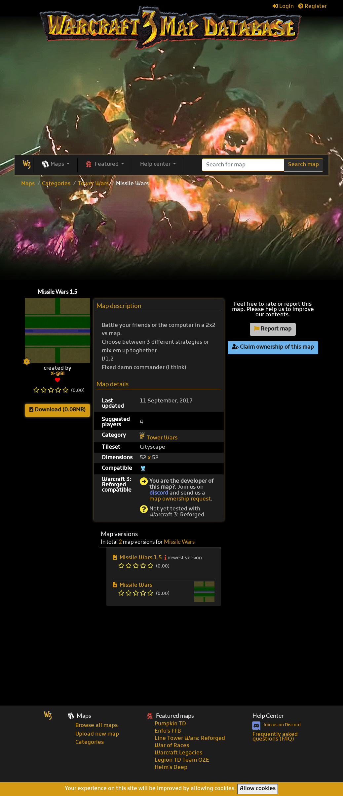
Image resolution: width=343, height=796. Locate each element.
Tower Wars (93, 184)
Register (312, 6)
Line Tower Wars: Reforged (190, 738)
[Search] (243, 164)
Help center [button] (156, 164)
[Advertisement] (171, 105)
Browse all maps (96, 725)
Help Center (268, 715)
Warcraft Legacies (178, 753)
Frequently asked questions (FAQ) (275, 737)
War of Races (172, 746)
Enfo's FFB (168, 731)
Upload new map (97, 734)
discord (158, 493)
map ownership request (180, 499)
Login (283, 6)
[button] (55, 165)
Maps (28, 184)
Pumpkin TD (170, 724)
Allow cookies (258, 788)
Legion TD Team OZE (182, 760)
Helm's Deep (171, 767)
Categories (56, 184)
